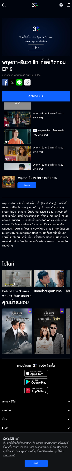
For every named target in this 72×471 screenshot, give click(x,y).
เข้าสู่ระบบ (36, 47)
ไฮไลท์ (8, 264)
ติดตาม (27, 185)
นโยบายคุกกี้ (9, 456)
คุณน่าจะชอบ (15, 303)
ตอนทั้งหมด (36, 96)
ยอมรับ (35, 463)
